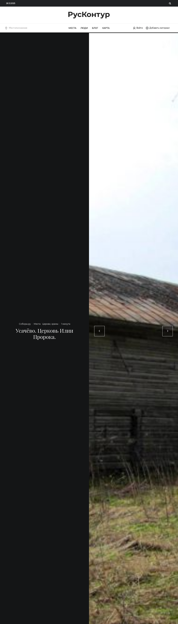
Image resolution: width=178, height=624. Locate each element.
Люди (84, 28)
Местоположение (18, 28)
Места (72, 28)
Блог (95, 28)
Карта (106, 28)
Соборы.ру (25, 324)
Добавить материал (158, 28)
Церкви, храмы (50, 324)
